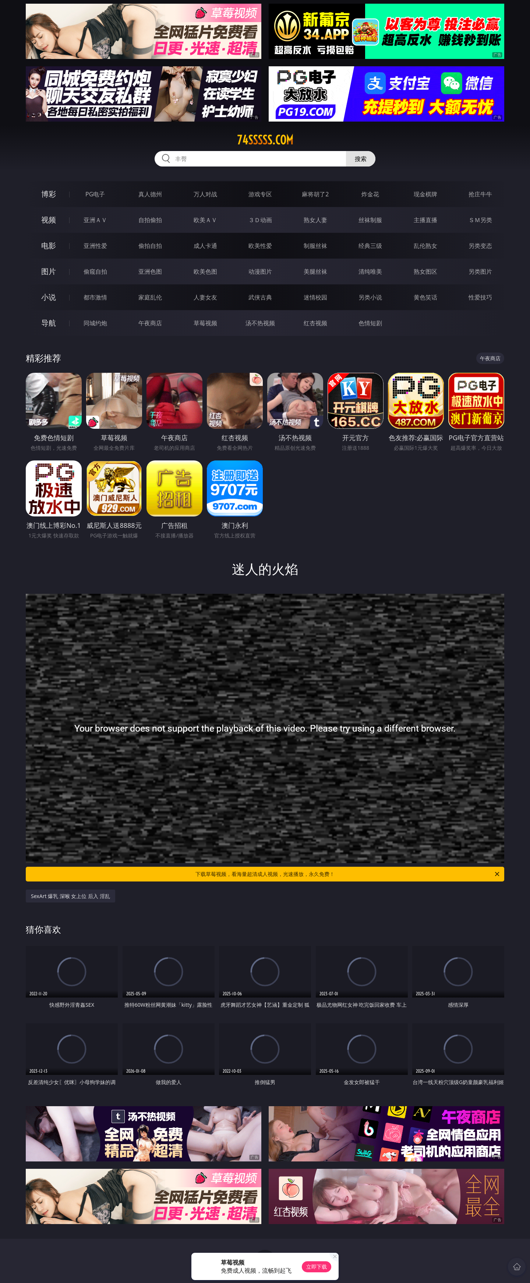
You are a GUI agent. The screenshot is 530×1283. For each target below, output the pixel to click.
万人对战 (205, 194)
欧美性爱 (260, 246)
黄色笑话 (425, 297)
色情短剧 (370, 323)
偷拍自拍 (150, 246)
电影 (48, 245)
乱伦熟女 (425, 246)
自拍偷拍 (150, 220)
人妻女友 (205, 297)
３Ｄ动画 (260, 220)
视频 (48, 220)
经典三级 (370, 246)
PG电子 (95, 194)
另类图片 (480, 271)
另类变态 (480, 246)
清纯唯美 (370, 271)
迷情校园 (315, 297)
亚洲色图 (150, 271)
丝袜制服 (370, 220)
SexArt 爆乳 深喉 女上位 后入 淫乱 (70, 896)
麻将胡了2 (315, 194)
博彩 (48, 194)
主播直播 (425, 220)
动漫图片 (260, 271)
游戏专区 (260, 194)
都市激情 (95, 297)
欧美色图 (205, 271)
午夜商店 (150, 323)
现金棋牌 (425, 194)
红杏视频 (315, 323)
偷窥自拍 (95, 271)
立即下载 (316, 1266)
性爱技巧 (480, 297)
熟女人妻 (315, 220)
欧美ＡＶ (205, 220)
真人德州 (150, 194)
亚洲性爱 (95, 246)
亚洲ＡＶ (95, 220)
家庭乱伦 (150, 297)
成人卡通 (205, 246)
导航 (48, 323)
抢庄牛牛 (480, 194)
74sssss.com (265, 140)
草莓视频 (205, 323)
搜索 (361, 159)
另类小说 (370, 297)
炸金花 (370, 194)
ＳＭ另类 (480, 220)
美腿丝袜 (315, 271)
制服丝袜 (315, 246)
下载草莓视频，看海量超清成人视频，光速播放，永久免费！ (348, 874)
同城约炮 (95, 323)
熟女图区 (425, 271)
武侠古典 (260, 297)
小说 (48, 297)
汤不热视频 (260, 323)
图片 (48, 271)
